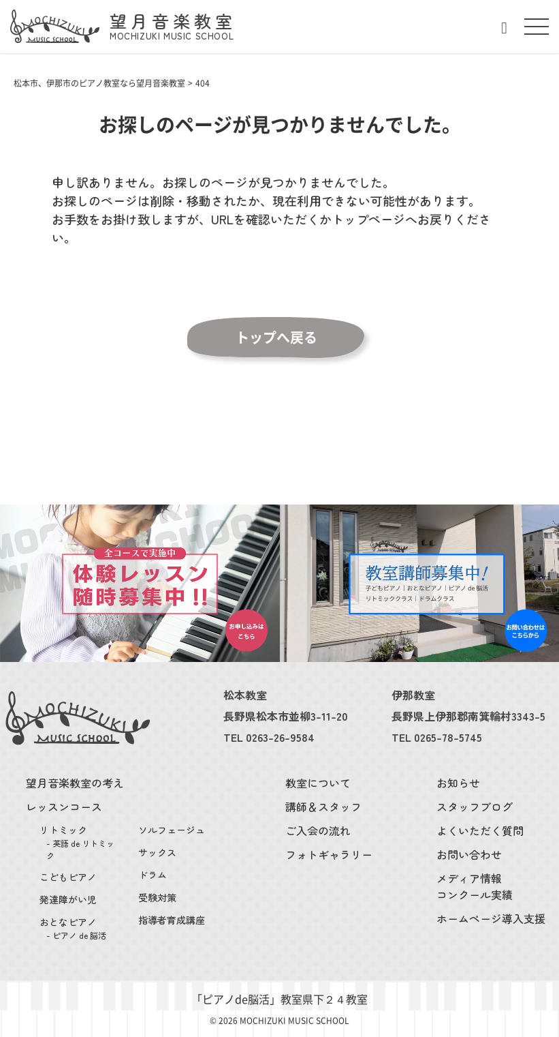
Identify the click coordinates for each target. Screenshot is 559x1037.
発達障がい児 (68, 899)
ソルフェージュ (171, 830)
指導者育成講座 (171, 920)
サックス (157, 852)
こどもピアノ (68, 877)
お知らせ (458, 783)
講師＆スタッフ (323, 806)
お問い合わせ (469, 854)
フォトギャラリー (328, 854)
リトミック (80, 842)
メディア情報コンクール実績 (474, 886)
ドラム (152, 875)
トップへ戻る (276, 337)
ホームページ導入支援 (490, 918)
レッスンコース (64, 806)
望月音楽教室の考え (75, 783)
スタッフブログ (474, 806)
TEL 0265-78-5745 (437, 737)
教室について (318, 783)
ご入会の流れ (318, 830)
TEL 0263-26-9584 (269, 737)
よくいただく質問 (480, 830)
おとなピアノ (80, 928)
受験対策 (157, 897)
